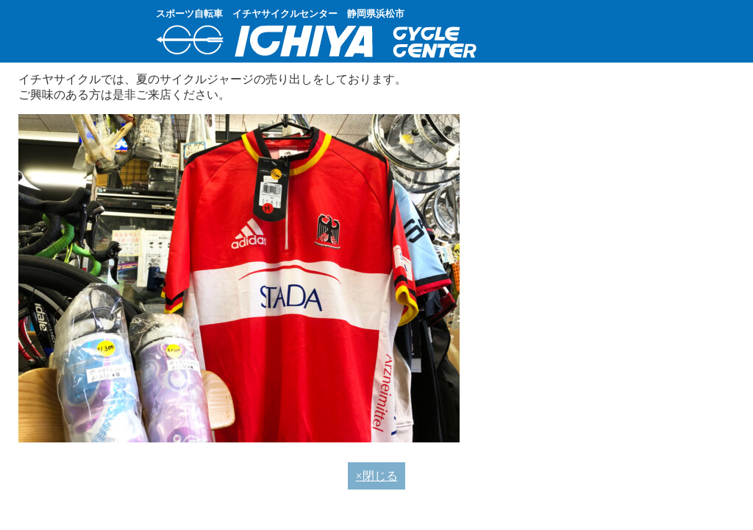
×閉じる (376, 476)
